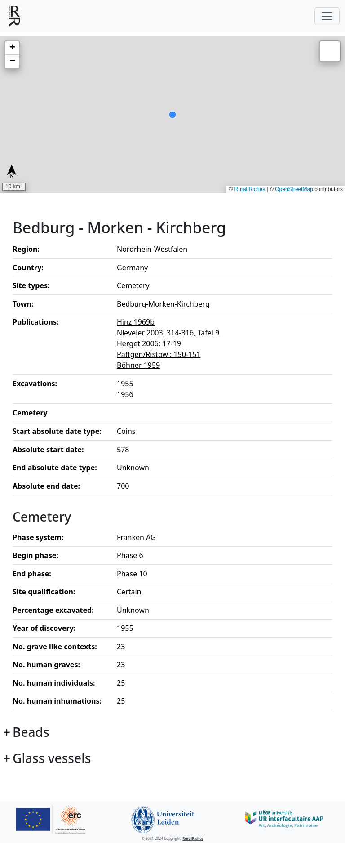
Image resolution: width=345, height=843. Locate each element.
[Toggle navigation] (327, 16)
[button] (12, 48)
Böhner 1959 (138, 365)
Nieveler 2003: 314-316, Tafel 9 (168, 333)
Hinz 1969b (136, 322)
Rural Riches (249, 189)
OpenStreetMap (294, 189)
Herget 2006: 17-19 (149, 343)
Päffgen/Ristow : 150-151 (159, 354)
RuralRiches (192, 838)
